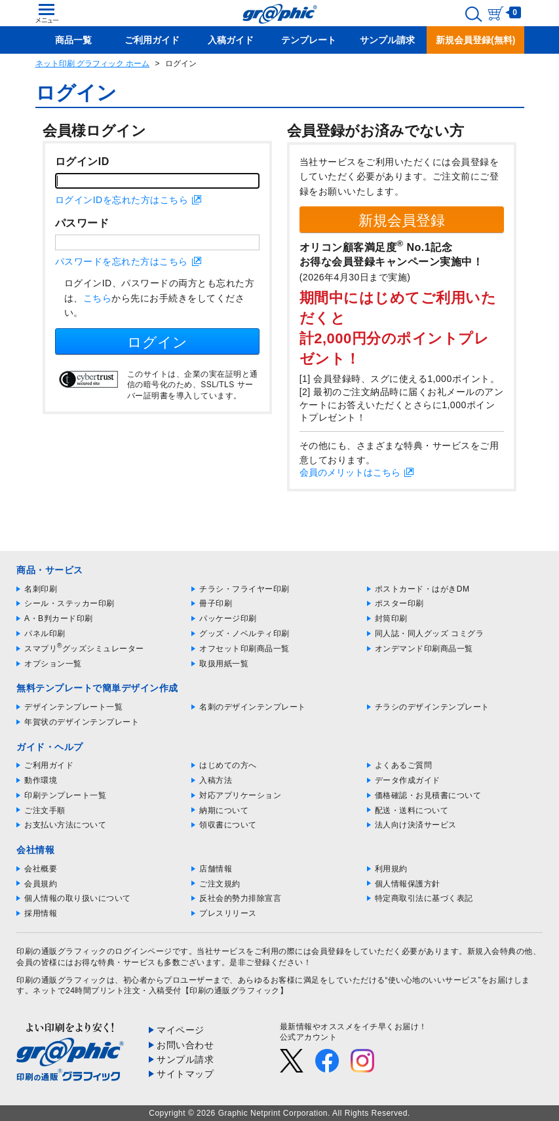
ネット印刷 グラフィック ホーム (92, 63)
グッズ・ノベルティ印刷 (244, 633)
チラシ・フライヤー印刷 (244, 589)
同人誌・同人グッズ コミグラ (429, 633)
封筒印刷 (391, 618)
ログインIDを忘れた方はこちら (122, 200)
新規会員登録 (401, 220)
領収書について (228, 824)
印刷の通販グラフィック (61, 980)
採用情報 (40, 913)
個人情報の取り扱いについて (77, 898)
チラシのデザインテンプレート (432, 707)
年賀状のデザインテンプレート (81, 722)
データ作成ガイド (407, 780)
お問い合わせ (185, 1045)
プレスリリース (228, 913)
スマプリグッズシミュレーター (84, 648)
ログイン (157, 342)
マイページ (180, 1030)
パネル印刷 (45, 633)
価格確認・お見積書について (428, 795)
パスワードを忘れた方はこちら (121, 261)
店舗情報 (215, 868)
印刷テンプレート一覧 (65, 795)
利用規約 (391, 868)
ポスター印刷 (399, 603)
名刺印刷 (40, 589)
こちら (97, 298)
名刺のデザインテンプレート (252, 707)
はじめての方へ (228, 765)
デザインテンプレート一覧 (73, 707)
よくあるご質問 (404, 765)
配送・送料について (412, 810)
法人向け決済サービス (416, 824)
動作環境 (40, 780)
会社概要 (40, 868)
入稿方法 (215, 780)
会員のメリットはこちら (349, 472)
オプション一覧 (53, 663)
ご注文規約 (220, 883)
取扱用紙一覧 (223, 663)
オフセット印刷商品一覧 (244, 648)
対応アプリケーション (240, 795)
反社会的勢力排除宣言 (240, 898)
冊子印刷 (215, 603)
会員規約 (40, 883)
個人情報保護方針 (407, 883)
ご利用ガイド (48, 765)
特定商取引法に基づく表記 (424, 898)
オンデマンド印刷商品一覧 (424, 648)
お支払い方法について (65, 824)
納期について (223, 810)
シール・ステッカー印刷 (69, 603)
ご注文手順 (45, 810)
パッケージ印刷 (228, 618)
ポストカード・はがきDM (422, 589)
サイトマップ (185, 1074)
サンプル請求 (185, 1059)
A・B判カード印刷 (58, 618)
